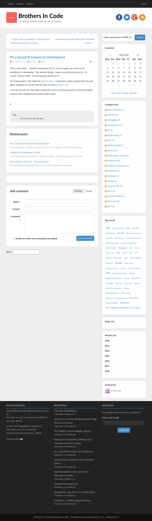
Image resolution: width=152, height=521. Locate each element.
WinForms (125, 303)
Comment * (15, 218)
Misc (43, 62)
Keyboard (117, 258)
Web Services (126, 293)
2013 (107, 356)
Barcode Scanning (133, 233)
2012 (107, 351)
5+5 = (9, 252)
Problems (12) (113, 160)
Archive (19, 4)
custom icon (62, 85)
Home (10, 4)
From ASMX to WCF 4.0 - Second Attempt (29, 161)
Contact (29, 4)
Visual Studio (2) (114, 186)
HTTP (131, 253)
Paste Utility (128, 263)
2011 (107, 346)
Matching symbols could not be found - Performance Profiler (72, 474)
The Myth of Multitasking (65, 411)
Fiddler (118, 253)
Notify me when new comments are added (35, 238)
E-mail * (16, 209)
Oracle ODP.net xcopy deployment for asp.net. (27, 411)
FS (117, 517)
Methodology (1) (114, 135)
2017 (107, 366)
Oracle (118, 263)
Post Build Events (134, 268)
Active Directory (118, 228)
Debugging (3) (113, 120)
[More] (19, 421)
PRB (108, 273)
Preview (89, 191)
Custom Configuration (129, 243)
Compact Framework (133, 238)
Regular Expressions (113, 278)
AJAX (128, 228)
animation (135, 228)
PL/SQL (123, 268)
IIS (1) (110, 130)
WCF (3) (111, 191)
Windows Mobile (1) (116, 196)
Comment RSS (14, 439)
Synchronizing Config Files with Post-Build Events (73, 462)
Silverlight (109, 283)
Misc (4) (110, 140)
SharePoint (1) (113, 171)
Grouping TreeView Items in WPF (25, 152)
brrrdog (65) (115, 390)
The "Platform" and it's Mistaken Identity (72, 431)
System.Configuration (114, 288)
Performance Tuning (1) (118, 155)
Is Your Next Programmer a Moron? (22, 426)
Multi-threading (135, 258)
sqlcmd (136, 283)
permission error (112, 268)
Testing (126, 288)
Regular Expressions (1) (118, 166)
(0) (91, 62)
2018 (107, 371)
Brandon (33, 62)
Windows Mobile (112, 303)
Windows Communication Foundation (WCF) (122, 298)
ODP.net (109, 263)
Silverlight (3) (113, 176)
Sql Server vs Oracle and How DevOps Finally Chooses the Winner (75, 421)
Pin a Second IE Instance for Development (37, 57)
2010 (107, 341)
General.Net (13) (114, 125)
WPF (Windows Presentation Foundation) (123, 308)
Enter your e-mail (110, 418)
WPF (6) (111, 206)
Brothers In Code (40, 15)
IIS (136, 253)
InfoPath (109, 258)
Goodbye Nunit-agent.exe (66, 484)
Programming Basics (120, 273)
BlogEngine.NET (90, 517)
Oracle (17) (112, 150)
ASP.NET (120, 233)
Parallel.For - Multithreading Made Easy (72, 500)
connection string (112, 243)
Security (126, 278)
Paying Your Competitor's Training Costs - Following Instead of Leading (73, 441)
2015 (107, 361)
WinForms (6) (113, 201)
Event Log (109, 253)
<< (110, 55)
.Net (108, 228)
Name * (16, 202)
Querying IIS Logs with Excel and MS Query (74, 492)
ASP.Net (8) (112, 115)
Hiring (125, 253)
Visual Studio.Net (112, 293)
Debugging (122, 248)
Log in (144, 4)
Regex (132, 273)
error (131, 248)
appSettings (110, 233)
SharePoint (135, 278)
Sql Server (128, 283)
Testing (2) (112, 181)
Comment (78, 191)
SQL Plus (118, 283)
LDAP (125, 258)
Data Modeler (111, 248)
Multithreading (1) (115, 145)
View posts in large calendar (124, 93)
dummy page (47, 81)
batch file (109, 238)
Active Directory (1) (116, 110)
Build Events (119, 238)
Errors (137, 248)
